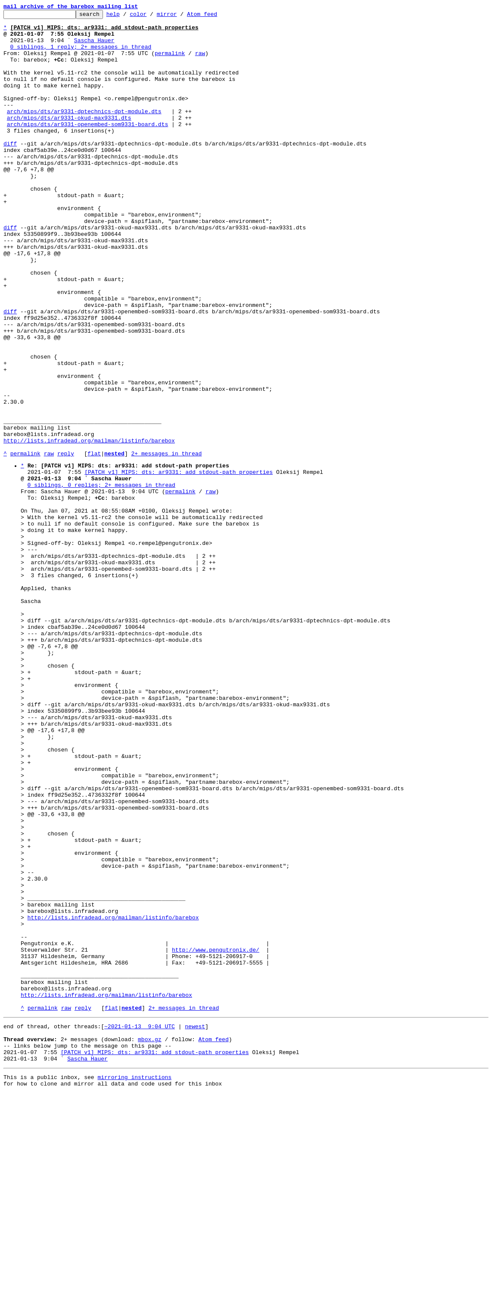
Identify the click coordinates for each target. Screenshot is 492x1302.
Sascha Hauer (94, 46)
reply (65, 542)
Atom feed (215, 16)
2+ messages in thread (166, 542)
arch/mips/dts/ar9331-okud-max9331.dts (69, 139)
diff (10, 170)
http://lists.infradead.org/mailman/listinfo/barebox (89, 527)
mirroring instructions (134, 1285)
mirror (180, 16)
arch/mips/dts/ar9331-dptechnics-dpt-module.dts (84, 132)
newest (195, 1226)
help (126, 16)
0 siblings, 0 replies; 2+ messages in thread (101, 579)
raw (200, 62)
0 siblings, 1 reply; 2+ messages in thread (81, 54)
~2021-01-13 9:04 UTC (139, 1226)
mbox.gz (150, 1242)
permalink (170, 62)
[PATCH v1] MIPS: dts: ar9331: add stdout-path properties (178, 563)
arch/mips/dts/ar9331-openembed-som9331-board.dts (87, 147)
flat (94, 542)
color (151, 16)
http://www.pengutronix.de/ (215, 1137)
